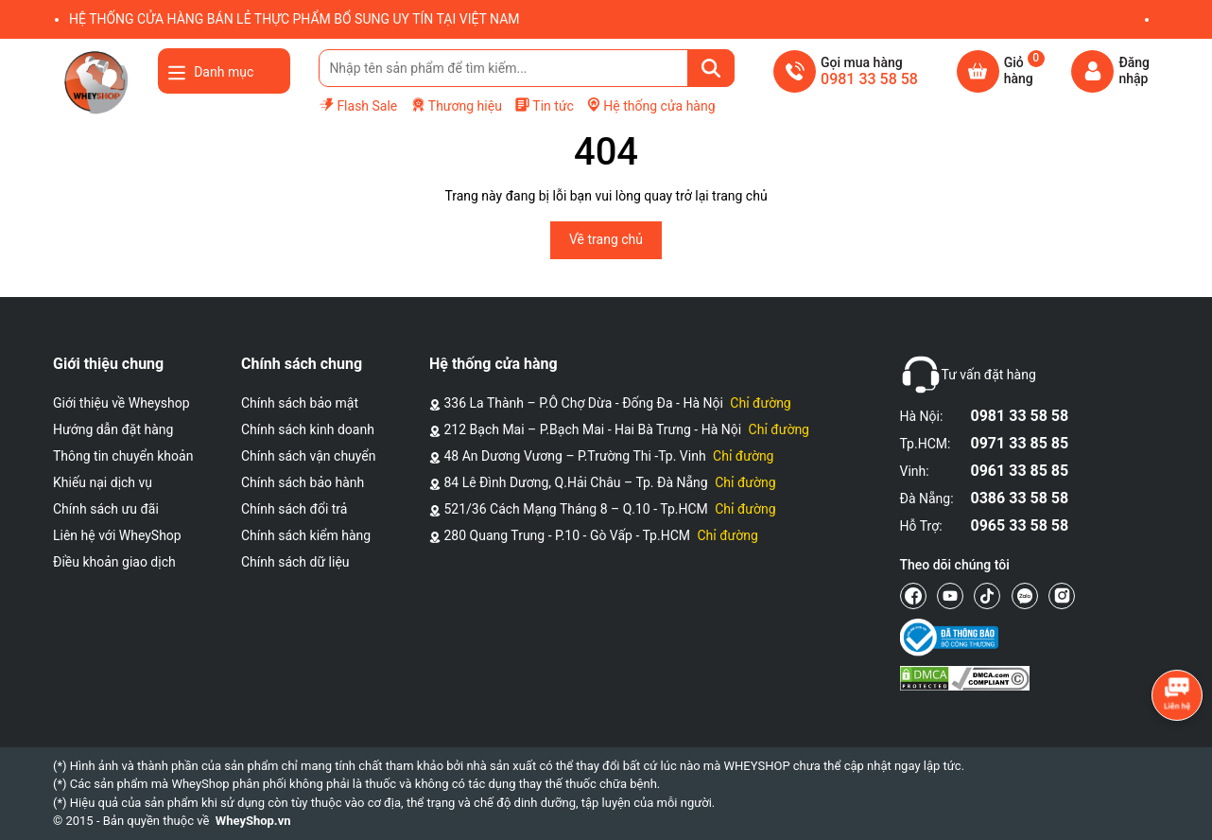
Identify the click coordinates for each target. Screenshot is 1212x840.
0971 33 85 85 (1020, 443)
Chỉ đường (760, 403)
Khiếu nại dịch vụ (102, 482)
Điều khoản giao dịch (114, 561)
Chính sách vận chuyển (308, 456)
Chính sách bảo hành (302, 482)
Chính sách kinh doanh (307, 429)
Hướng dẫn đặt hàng (113, 429)
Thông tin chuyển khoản (123, 456)
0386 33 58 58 (1020, 498)
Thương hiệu (456, 105)
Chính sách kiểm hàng (306, 535)
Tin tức (544, 104)
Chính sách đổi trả (294, 508)
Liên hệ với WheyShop (117, 535)
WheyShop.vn (253, 821)
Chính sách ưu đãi (106, 508)
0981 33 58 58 (1020, 416)
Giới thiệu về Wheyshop (121, 403)
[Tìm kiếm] (711, 68)
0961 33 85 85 (1020, 471)
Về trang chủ (606, 239)
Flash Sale (358, 104)
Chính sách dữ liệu (295, 561)
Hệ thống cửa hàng (650, 105)
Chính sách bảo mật (299, 403)
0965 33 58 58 (1020, 525)
